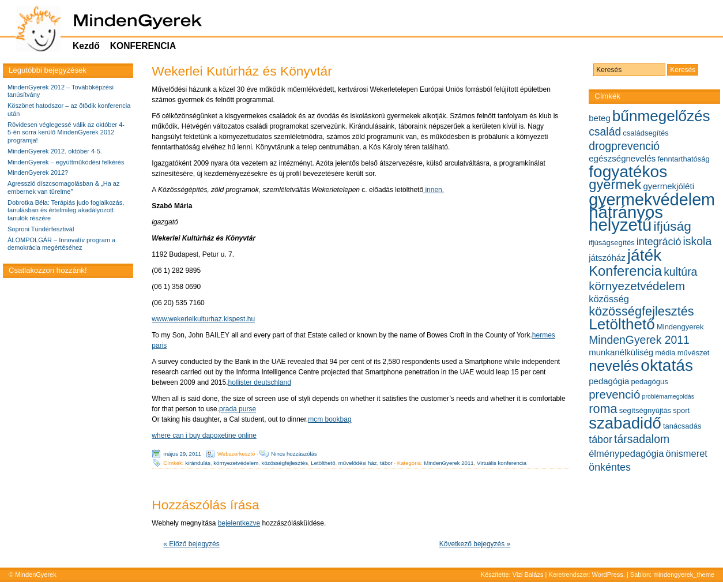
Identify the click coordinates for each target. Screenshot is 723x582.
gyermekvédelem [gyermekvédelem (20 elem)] (652, 199)
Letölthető (323, 463)
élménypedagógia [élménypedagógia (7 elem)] (626, 453)
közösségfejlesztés (284, 463)
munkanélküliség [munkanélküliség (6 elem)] (621, 352)
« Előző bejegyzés (191, 544)
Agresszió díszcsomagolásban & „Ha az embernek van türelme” (63, 187)
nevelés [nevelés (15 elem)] (614, 366)
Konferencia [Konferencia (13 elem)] (625, 271)
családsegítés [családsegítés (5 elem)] (646, 133)
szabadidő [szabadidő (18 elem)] (625, 423)
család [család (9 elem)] (605, 131)
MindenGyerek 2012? (37, 172)
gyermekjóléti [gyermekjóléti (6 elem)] (668, 186)
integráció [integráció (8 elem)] (659, 241)
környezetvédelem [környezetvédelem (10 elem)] (637, 285)
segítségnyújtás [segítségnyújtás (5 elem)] (645, 410)
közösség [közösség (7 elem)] (609, 299)
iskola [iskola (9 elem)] (697, 241)
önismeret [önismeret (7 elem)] (686, 453)
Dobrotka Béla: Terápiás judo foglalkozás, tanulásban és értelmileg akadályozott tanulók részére (65, 210)
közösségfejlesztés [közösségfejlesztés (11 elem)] (641, 311)
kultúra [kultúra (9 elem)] (680, 271)
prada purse (237, 409)
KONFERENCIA (143, 46)
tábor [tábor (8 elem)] (600, 439)
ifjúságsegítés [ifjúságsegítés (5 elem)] (612, 242)
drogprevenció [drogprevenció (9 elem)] (624, 146)
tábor (386, 463)
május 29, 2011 (182, 453)
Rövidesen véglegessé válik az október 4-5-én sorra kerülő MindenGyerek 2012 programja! (66, 132)
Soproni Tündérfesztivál (40, 229)
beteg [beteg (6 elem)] (600, 118)
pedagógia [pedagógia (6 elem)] (609, 381)
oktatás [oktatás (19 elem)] (667, 365)
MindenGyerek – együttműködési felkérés (65, 162)
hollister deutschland (259, 382)
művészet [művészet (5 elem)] (693, 352)
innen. (433, 190)
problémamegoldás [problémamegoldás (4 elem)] (668, 396)
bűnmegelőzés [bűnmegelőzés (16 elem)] (661, 116)
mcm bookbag (329, 419)
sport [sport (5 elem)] (681, 410)
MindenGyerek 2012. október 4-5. (54, 151)
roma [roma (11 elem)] (603, 408)
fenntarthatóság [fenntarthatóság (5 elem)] (683, 159)
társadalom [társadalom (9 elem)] (641, 439)
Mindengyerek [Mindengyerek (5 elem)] (680, 326)
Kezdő (86, 46)
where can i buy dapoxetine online (204, 435)
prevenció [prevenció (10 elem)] (614, 394)
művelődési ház (357, 463)
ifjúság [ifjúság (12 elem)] (672, 226)
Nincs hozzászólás (294, 453)
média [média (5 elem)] (665, 352)
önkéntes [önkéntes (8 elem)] (610, 467)
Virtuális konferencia (501, 463)
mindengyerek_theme (683, 574)
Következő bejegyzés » (474, 544)
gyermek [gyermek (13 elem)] (615, 184)
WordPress (607, 574)
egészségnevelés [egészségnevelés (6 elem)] (622, 158)
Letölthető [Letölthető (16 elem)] (622, 324)
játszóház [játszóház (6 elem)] (607, 257)
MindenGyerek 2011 (448, 463)
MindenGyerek (36, 574)
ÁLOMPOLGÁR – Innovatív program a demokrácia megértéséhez (61, 243)
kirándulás (197, 463)
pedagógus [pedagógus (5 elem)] (649, 381)
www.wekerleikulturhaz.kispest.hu (203, 319)
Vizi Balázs (529, 574)
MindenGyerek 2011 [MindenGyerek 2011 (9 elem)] (639, 339)
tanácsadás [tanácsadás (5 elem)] (682, 426)
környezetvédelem (235, 463)
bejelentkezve (239, 523)
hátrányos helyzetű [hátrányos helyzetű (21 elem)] (626, 218)
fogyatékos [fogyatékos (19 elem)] (628, 172)
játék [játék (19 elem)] (644, 255)
